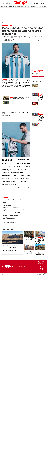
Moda (45, 6)
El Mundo (22, 6)
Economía (13, 263)
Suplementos (23, 266)
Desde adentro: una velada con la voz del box (11, 207)
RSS (19, 268)
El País (18, 6)
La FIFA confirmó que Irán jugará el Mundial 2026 (11, 212)
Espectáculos (40, 6)
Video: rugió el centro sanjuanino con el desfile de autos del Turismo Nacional (15, 202)
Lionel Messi (4, 79)
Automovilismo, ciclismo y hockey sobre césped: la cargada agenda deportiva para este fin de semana (15, 218)
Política (5, 6)
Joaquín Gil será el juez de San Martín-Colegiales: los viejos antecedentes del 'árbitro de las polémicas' (13, 215)
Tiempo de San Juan (5, 22)
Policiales (27, 6)
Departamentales (33, 6)
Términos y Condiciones (15, 268)
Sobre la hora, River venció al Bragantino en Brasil (12, 199)
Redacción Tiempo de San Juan (9, 39)
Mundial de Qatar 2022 (11, 194)
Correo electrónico (35, 73)
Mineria (2, 6)
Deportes (14, 6)
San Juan (10, 6)
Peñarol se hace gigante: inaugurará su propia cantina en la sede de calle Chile (16, 210)
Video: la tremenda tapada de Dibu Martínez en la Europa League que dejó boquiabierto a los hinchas (16, 205)
